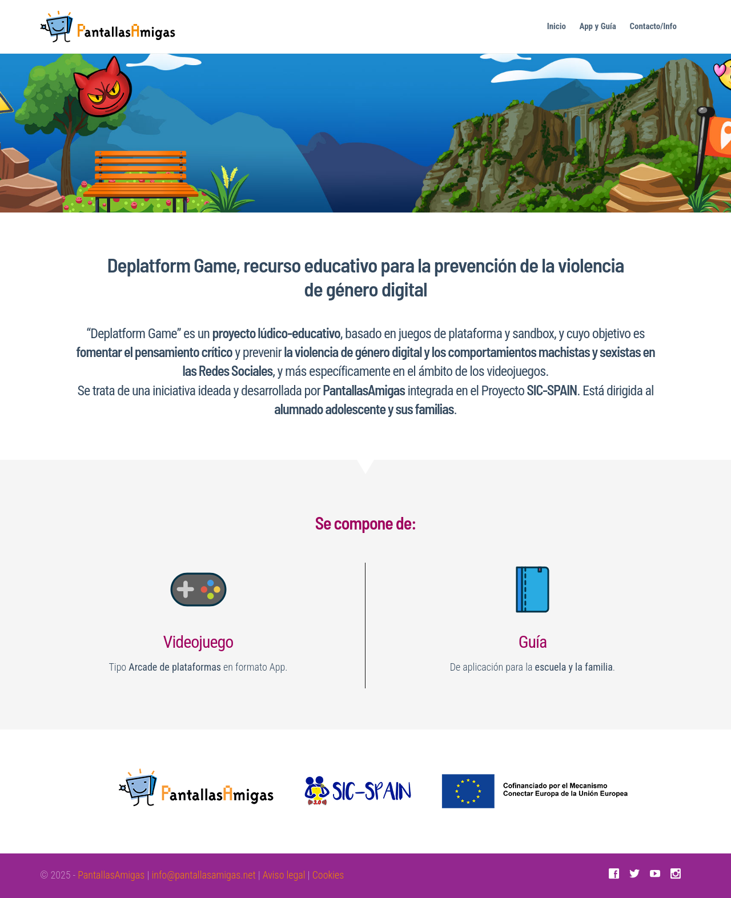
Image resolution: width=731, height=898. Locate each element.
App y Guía (598, 26)
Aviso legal (284, 875)
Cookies (328, 875)
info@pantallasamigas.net (203, 875)
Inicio (556, 26)
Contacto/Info (653, 26)
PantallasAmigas (111, 875)
